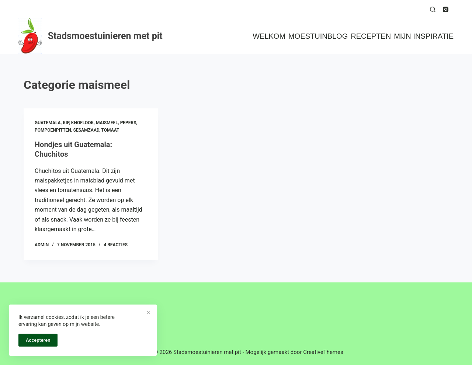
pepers (128, 122)
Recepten (371, 36)
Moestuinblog (318, 36)
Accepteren (38, 340)
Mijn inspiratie (424, 36)
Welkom (269, 36)
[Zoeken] (432, 9)
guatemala (48, 122)
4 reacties (116, 244)
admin (42, 244)
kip (66, 122)
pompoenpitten (53, 130)
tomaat (110, 130)
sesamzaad (86, 130)
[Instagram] (445, 9)
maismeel (107, 122)
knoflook (82, 122)
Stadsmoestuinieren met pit (105, 36)
